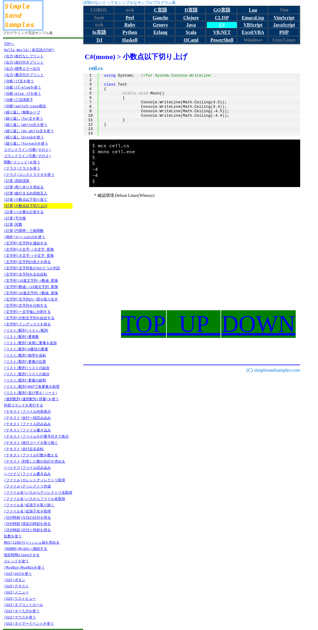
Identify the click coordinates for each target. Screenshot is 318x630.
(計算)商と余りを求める (24, 187)
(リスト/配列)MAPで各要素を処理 (31, 386)
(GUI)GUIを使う (18, 573)
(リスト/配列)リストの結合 (27, 367)
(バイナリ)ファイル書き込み (27, 473)
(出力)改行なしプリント (24, 56)
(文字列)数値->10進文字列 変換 (31, 286)
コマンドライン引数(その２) (27, 155)
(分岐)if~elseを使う (22, 87)
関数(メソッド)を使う (22, 162)
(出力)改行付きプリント (24, 62)
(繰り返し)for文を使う (23, 118)
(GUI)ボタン (14, 579)
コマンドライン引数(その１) (27, 149)
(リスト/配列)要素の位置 (25, 361)
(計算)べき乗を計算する (24, 212)
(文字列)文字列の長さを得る (27, 261)
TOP (143, 324)
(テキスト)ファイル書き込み (27, 430)
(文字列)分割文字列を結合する (29, 318)
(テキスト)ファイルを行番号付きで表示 (36, 436)
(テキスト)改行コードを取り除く (31, 442)
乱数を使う (13, 536)
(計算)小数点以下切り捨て (25, 199)
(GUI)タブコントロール (23, 604)
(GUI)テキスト (16, 586)
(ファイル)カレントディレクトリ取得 (34, 480)
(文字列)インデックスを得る (27, 324)
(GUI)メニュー (16, 592)
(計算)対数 (13, 224)
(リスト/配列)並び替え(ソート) (30, 392)
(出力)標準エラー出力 (22, 68)
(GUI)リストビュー (20, 598)
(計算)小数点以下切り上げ (25, 205)
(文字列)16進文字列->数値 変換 (31, 293)
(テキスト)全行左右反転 (24, 449)
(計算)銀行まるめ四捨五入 (25, 193)
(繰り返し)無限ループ (22, 112)
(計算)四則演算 (16, 180)
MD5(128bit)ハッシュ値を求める (31, 542)
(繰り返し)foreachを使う (26, 143)
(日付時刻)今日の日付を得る (27, 517)
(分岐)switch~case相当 (25, 106)
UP (193, 324)
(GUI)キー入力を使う (22, 611)
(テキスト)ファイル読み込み (27, 424)
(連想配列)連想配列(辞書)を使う (31, 399)
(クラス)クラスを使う (22, 168)
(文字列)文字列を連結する (25, 243)
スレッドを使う (16, 561)
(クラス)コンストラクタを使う (29, 174)
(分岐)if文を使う (19, 81)
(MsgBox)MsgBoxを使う (24, 567)
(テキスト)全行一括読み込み (27, 417)
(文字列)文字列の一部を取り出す (31, 299)
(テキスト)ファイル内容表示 (27, 411)
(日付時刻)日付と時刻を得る (27, 530)
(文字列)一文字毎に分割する (27, 311)
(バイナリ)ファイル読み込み (27, 467)
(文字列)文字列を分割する (25, 305)
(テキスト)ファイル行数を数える (31, 455)
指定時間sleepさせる (22, 555)
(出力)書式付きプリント (24, 74)
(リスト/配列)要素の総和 (25, 380)
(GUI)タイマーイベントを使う (29, 623)
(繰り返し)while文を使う (25, 124)
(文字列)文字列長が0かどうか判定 (32, 268)
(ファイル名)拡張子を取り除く (29, 505)
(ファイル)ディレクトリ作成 (27, 486)
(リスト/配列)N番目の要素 (26, 349)
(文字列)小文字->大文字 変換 (29, 249)
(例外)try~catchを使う (24, 237)
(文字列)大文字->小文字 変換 (29, 255)
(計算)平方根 (15, 218)
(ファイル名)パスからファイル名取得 (34, 498)
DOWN (258, 324)
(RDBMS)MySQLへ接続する (25, 548)
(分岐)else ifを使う (22, 93)
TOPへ (9, 43)
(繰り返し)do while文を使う (29, 131)
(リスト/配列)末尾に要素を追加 (30, 343)
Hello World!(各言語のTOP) (29, 50)
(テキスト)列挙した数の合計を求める (34, 461)
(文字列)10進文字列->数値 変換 (31, 280)
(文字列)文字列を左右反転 (25, 274)
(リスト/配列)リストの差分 (27, 374)
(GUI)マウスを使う (20, 617)
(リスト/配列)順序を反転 (25, 355)
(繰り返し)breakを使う (24, 137)
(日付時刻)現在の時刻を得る (27, 523)
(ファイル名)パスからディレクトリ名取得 (38, 492)
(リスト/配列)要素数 (21, 336)
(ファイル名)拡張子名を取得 (27, 511)
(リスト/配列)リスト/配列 (26, 330)
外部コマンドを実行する (23, 405)
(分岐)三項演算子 (18, 99)
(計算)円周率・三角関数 (24, 230)
